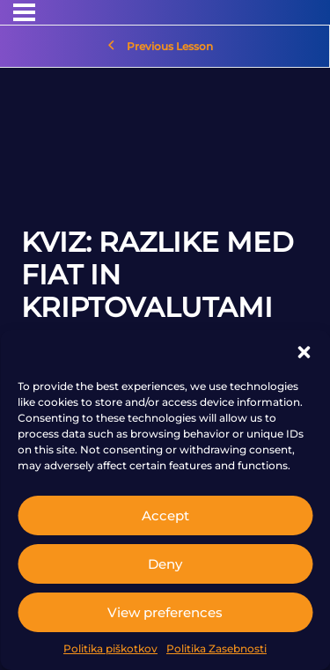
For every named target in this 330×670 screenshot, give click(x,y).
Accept (165, 515)
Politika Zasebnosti (216, 648)
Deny (165, 564)
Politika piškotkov (110, 648)
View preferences (165, 612)
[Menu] (24, 12)
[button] (303, 352)
